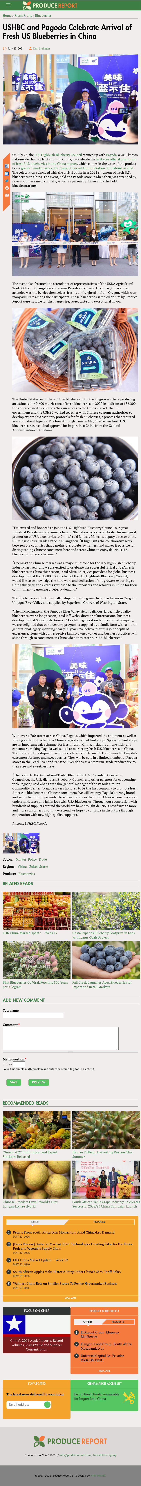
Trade (43, 859)
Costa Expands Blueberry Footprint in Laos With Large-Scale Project (103, 935)
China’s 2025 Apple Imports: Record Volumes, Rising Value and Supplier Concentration (36, 1344)
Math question (14, 1059)
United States (38, 866)
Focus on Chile (36, 1311)
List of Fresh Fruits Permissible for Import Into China (96, 1396)
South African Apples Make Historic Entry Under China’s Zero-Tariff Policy (67, 1271)
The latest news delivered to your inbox (35, 1394)
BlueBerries (89, 1336)
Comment (11, 1025)
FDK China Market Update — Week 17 (30, 933)
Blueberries (26, 873)
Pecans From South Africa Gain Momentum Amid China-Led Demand (64, 1232)
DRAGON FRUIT (92, 1360)
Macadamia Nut (92, 1348)
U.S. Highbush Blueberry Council (58, 155)
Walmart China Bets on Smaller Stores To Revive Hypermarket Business (65, 1283)
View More (104, 1371)
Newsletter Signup (104, 1455)
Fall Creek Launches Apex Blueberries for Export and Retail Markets (102, 984)
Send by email (7, 195)
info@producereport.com (75, 1455)
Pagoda (111, 155)
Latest (35, 1222)
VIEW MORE (70, 1298)
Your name (11, 1010)
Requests (118, 1322)
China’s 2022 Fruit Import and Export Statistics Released (30, 1154)
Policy (32, 859)
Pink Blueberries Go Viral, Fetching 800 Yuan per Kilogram (35, 984)
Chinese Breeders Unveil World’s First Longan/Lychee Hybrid (30, 1204)
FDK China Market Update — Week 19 (40, 1260)
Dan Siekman (41, 48)
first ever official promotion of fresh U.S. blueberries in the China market (74, 161)
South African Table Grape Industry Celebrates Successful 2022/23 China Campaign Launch (106, 1204)
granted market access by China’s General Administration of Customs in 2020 (77, 168)
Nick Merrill (98, 1475)
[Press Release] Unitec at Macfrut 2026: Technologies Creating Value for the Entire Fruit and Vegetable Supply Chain (73, 1246)
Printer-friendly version (7, 188)
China (22, 866)
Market (21, 859)
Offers (87, 1322)
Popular (99, 1222)
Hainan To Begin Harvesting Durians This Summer (102, 1154)
